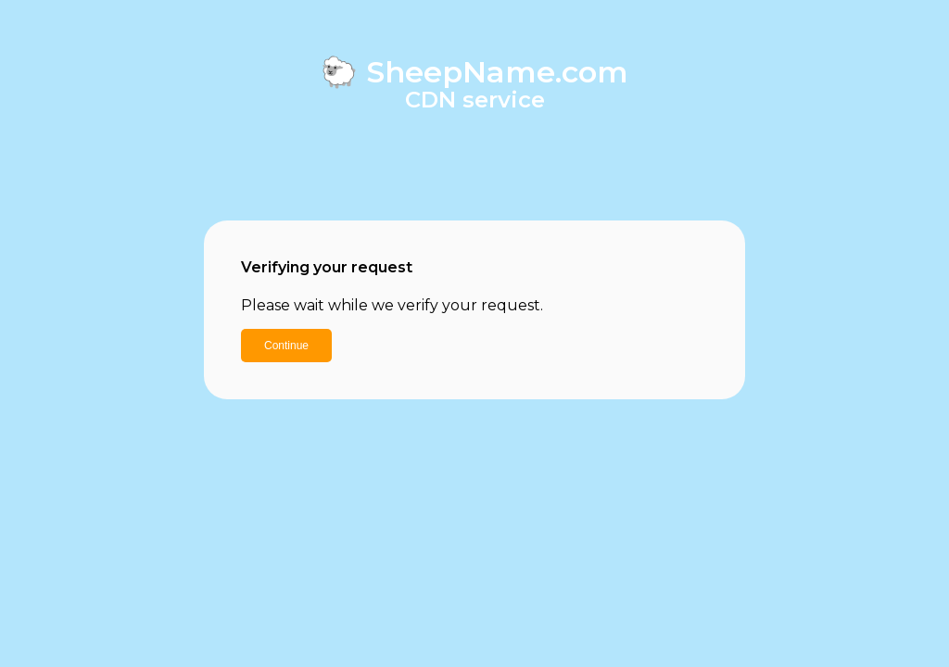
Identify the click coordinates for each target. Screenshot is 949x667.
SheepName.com (497, 72)
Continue (286, 345)
